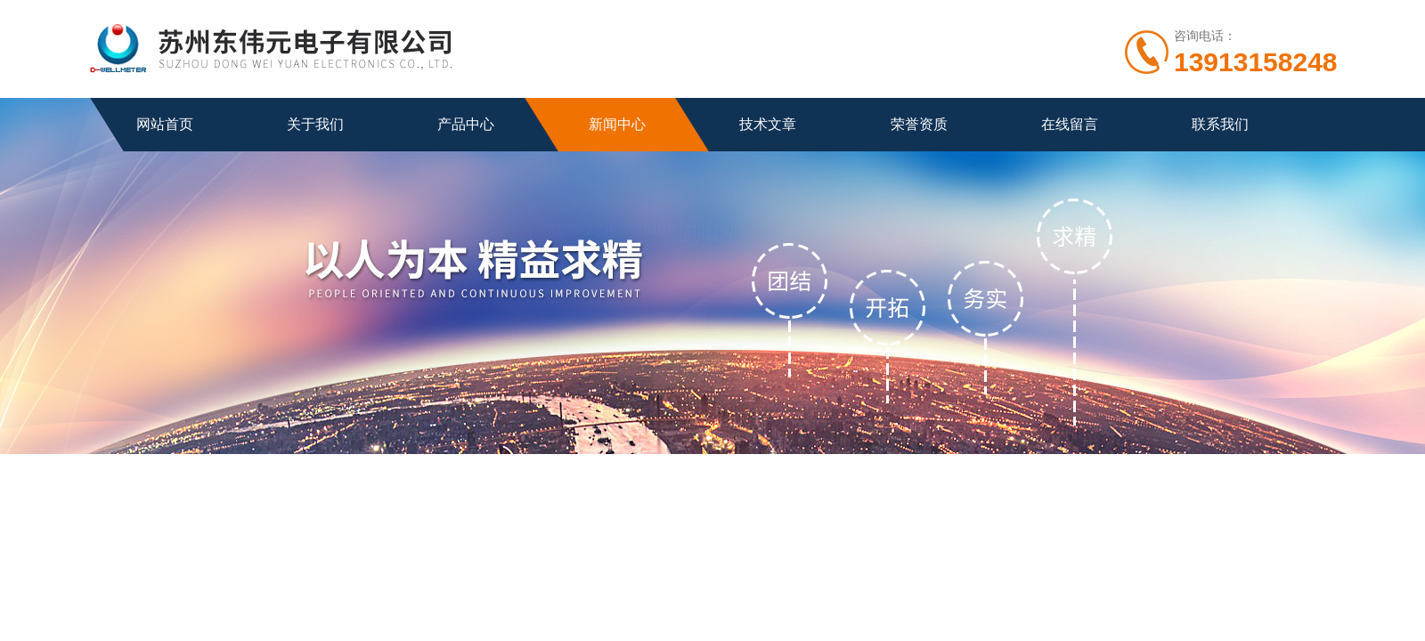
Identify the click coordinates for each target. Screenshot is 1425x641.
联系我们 (1220, 124)
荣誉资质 (919, 124)
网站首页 (164, 124)
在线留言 (1069, 124)
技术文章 (767, 124)
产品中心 (465, 124)
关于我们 (315, 124)
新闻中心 (617, 124)
